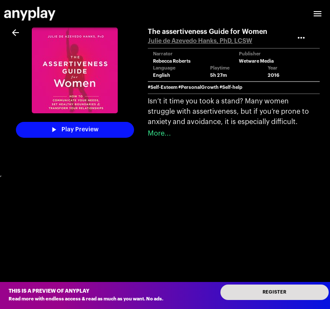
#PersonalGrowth (198, 87)
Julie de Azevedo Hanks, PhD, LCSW (200, 41)
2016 (273, 75)
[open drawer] (317, 13)
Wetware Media (256, 61)
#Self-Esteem (162, 87)
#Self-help (231, 87)
